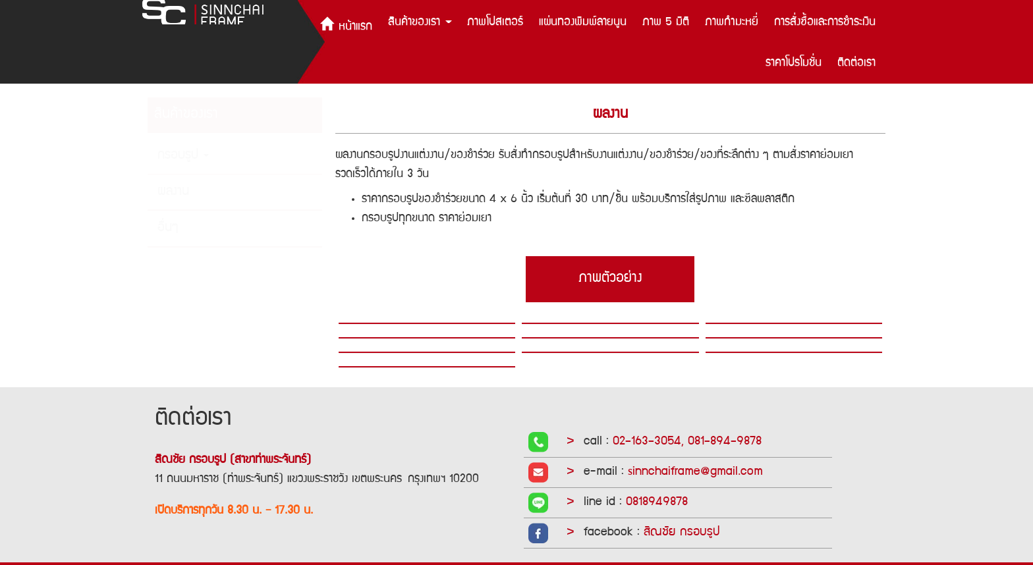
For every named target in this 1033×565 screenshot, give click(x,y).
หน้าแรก (346, 24)
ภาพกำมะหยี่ (731, 23)
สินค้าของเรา (420, 23)
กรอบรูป (183, 156)
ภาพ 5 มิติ (665, 23)
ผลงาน (173, 192)
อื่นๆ (168, 228)
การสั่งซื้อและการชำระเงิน (825, 23)
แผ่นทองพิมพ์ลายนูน (583, 23)
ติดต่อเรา (856, 63)
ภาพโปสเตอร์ (495, 23)
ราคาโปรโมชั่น (794, 63)
